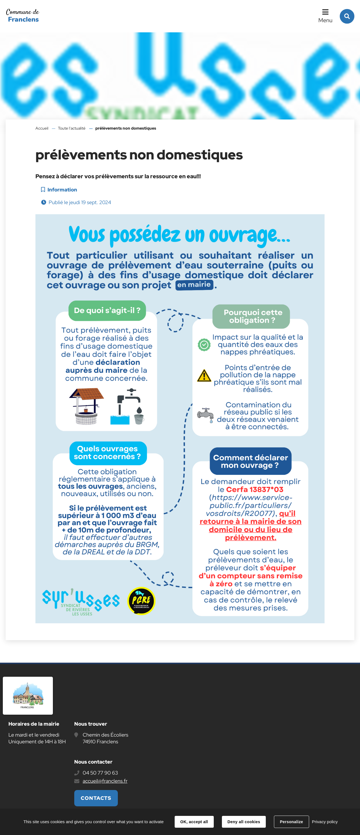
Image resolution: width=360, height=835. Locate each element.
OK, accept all (194, 822)
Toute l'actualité (72, 128)
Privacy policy (325, 821)
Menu (325, 20)
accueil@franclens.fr (105, 781)
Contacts (96, 798)
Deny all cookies (244, 822)
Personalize (291, 822)
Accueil (41, 128)
